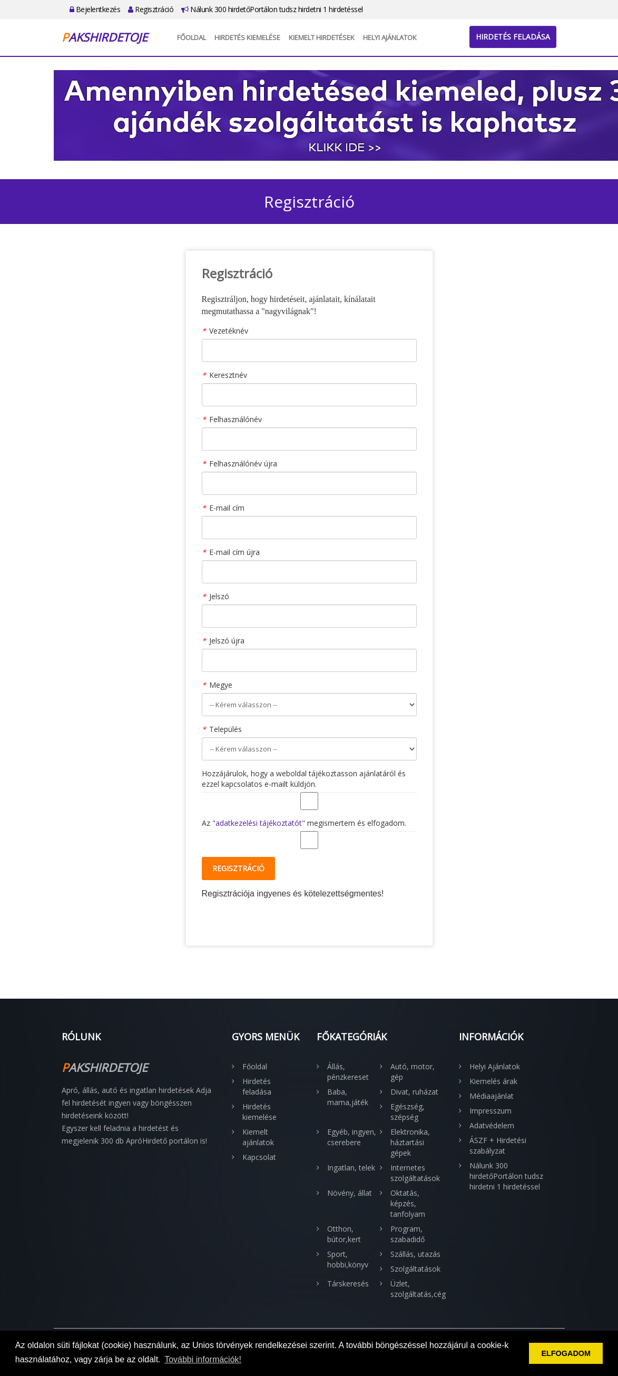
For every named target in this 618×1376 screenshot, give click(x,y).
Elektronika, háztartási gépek (410, 1142)
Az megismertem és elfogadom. (304, 823)
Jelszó (219, 596)
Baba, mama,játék (347, 1097)
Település (225, 729)
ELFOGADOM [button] (566, 1353)
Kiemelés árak (493, 1081)
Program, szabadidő (407, 1234)
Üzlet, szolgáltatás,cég (416, 1289)
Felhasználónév (235, 419)
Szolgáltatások (415, 1269)
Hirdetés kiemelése (247, 37)
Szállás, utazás (415, 1254)
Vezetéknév (228, 331)
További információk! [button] (202, 1359)
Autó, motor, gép (412, 1071)
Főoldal (191, 37)
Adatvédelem (491, 1125)
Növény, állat (349, 1193)
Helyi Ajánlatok (390, 37)
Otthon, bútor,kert (344, 1234)
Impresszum (490, 1111)
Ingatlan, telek (351, 1168)
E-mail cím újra (234, 552)
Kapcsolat (259, 1157)
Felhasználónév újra (243, 463)
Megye (220, 685)
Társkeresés (348, 1284)
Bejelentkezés (95, 9)
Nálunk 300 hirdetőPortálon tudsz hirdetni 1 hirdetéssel (272, 9)
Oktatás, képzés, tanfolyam (407, 1203)
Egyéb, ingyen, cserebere (351, 1137)
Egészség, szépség (407, 1111)
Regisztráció (150, 9)
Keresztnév (228, 375)
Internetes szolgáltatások (415, 1173)
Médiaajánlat (491, 1096)
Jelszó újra (226, 641)
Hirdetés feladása (513, 37)
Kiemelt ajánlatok (258, 1137)
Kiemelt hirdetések (322, 37)
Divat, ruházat (414, 1092)
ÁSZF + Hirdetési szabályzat (497, 1145)
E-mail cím (226, 508)
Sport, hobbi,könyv (347, 1259)
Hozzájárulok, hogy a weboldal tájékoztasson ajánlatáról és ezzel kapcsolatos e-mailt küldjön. (304, 778)
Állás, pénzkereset (348, 1071)
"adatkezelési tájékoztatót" (258, 823)
